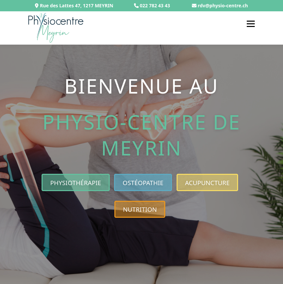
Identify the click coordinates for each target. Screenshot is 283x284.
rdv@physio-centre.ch (223, 5)
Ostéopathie (143, 182)
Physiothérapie (75, 182)
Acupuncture (207, 182)
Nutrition (140, 209)
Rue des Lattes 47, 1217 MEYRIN (74, 5)
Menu (250, 23)
